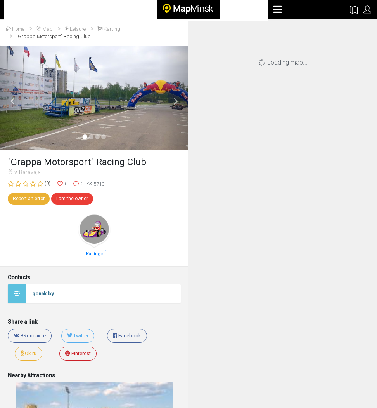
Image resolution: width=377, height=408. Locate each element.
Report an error (29, 198)
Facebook (127, 335)
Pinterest (78, 353)
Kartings (94, 253)
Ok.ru (28, 353)
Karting (108, 29)
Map (44, 29)
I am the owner (72, 198)
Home (15, 29)
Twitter (77, 335)
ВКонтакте (30, 335)
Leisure (75, 29)
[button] (14, 98)
